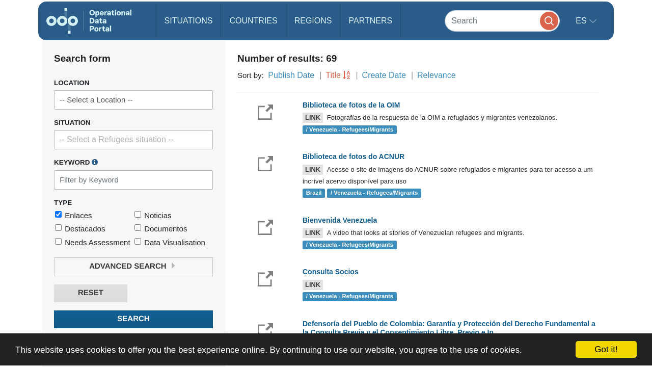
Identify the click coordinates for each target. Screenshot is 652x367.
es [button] (582, 20)
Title (333, 75)
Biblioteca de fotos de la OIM (351, 105)
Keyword (76, 162)
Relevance (436, 75)
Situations (189, 20)
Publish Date (291, 75)
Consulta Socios (331, 272)
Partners (370, 20)
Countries (253, 20)
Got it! (605, 349)
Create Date (384, 75)
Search (133, 318)
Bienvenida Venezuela (340, 220)
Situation (72, 122)
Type (63, 202)
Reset (90, 293)
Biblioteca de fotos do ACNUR (353, 156)
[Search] (502, 20)
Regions (313, 20)
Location (72, 83)
